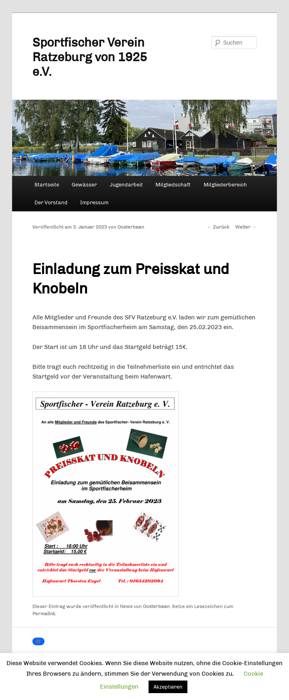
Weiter (246, 227)
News (126, 606)
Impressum (94, 202)
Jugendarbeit (126, 185)
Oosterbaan (130, 227)
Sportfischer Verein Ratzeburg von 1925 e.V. (89, 57)
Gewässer (84, 185)
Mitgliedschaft (173, 185)
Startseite (46, 185)
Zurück (218, 227)
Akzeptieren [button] (168, 687)
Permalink (43, 614)
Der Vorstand (51, 202)
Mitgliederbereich (225, 185)
